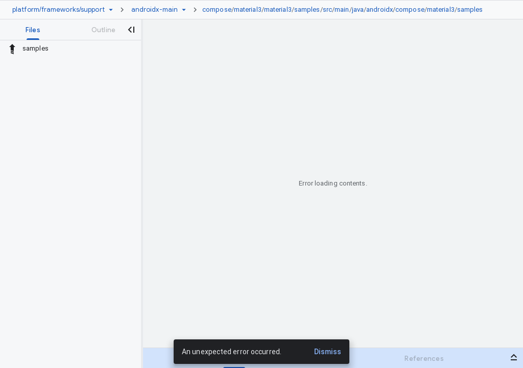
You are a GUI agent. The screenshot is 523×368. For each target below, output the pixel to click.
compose (216, 9)
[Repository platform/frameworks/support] (58, 10)
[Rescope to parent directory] (12, 48)
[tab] (33, 29)
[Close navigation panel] (131, 29)
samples (307, 9)
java (358, 9)
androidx (379, 9)
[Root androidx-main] (154, 10)
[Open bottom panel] (514, 357)
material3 (248, 9)
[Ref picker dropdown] (184, 10)
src (327, 9)
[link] (345, 10)
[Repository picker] (111, 10)
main (342, 9)
